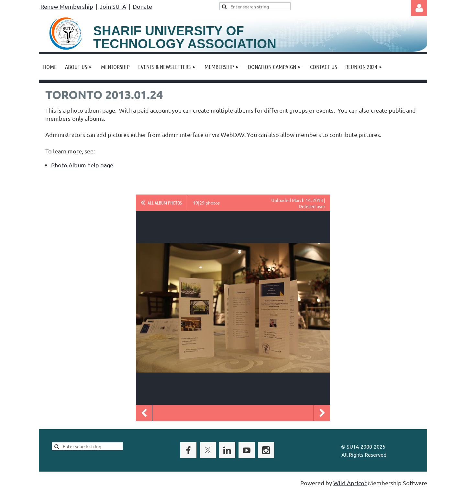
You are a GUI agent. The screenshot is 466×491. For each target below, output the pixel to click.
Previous (144, 413)
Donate (142, 6)
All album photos (165, 203)
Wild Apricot (350, 482)
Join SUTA (113, 6)
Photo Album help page (82, 165)
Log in (419, 8)
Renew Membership (66, 6)
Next (322, 413)
